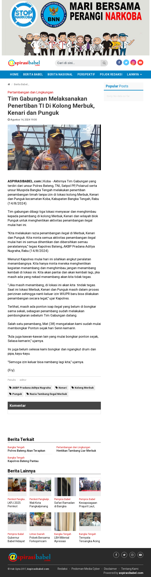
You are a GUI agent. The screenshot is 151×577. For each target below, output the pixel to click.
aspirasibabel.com (131, 572)
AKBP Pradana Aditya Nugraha (31, 387)
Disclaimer (110, 568)
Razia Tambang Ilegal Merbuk (48, 394)
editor (23, 379)
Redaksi (62, 568)
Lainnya (133, 74)
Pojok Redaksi (111, 74)
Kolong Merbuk (84, 387)
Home (14, 74)
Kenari (63, 387)
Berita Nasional (60, 74)
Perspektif (86, 74)
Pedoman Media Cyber (86, 568)
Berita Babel (33, 74)
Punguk (17, 394)
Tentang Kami (129, 568)
